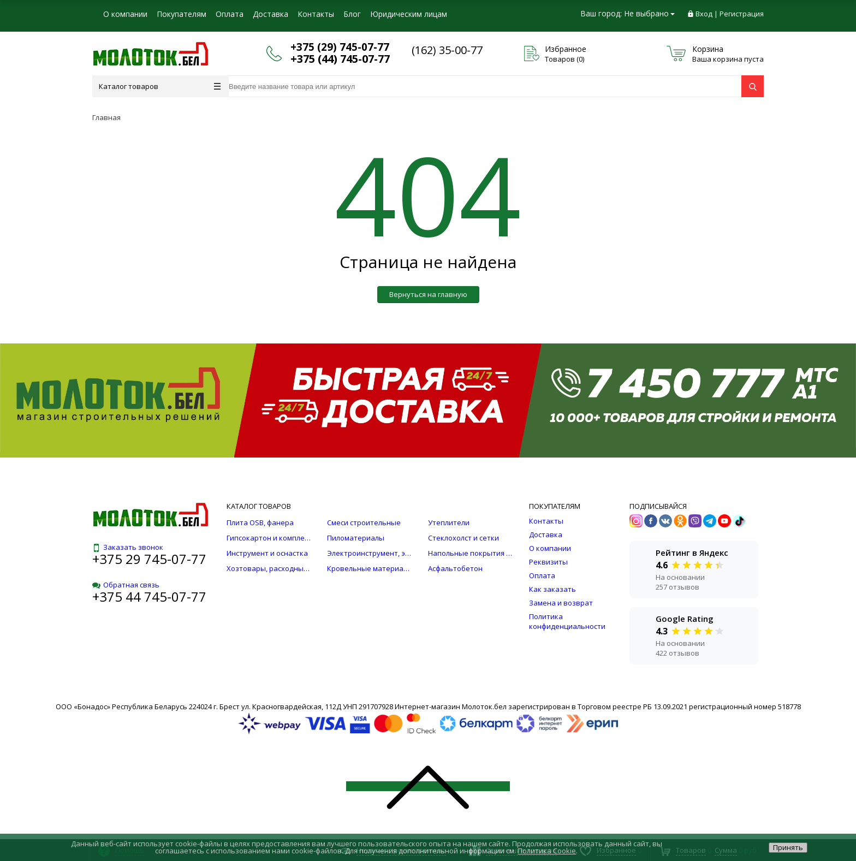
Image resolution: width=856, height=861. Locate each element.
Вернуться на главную (428, 294)
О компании (125, 14)
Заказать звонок (127, 547)
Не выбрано (649, 13)
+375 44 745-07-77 (149, 596)
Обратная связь (125, 585)
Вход (704, 14)
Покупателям (181, 14)
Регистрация (742, 14)
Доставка (270, 14)
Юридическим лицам (408, 14)
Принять (788, 847)
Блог (352, 14)
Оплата (229, 14)
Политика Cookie (547, 851)
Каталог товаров (160, 86)
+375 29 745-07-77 (149, 559)
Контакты (316, 14)
